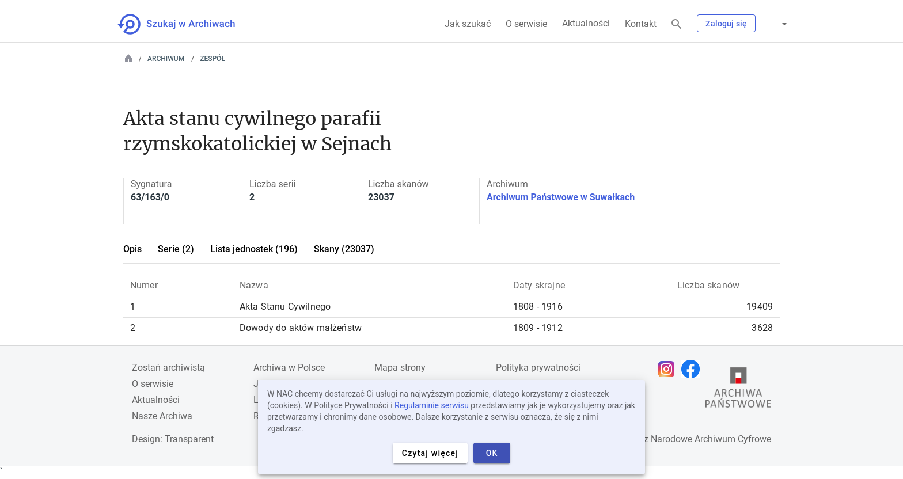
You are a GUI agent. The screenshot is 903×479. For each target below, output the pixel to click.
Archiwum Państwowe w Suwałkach (561, 197)
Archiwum (165, 59)
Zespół (212, 59)
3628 (762, 327)
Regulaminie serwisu (431, 405)
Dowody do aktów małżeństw (301, 327)
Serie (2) (176, 249)
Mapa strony (400, 367)
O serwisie (526, 23)
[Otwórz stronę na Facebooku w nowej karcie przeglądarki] (693, 369)
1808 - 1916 (538, 306)
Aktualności (586, 23)
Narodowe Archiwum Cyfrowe (711, 439)
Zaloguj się (726, 23)
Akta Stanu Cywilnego (285, 306)
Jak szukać (468, 23)
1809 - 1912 (538, 327)
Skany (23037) (344, 249)
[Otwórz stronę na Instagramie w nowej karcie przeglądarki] (669, 369)
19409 (759, 306)
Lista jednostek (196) (254, 249)
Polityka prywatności (538, 367)
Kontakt (641, 23)
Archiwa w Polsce (289, 367)
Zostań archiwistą (168, 367)
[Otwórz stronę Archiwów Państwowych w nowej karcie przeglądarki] (738, 390)
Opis (132, 249)
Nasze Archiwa (162, 415)
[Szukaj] (676, 24)
